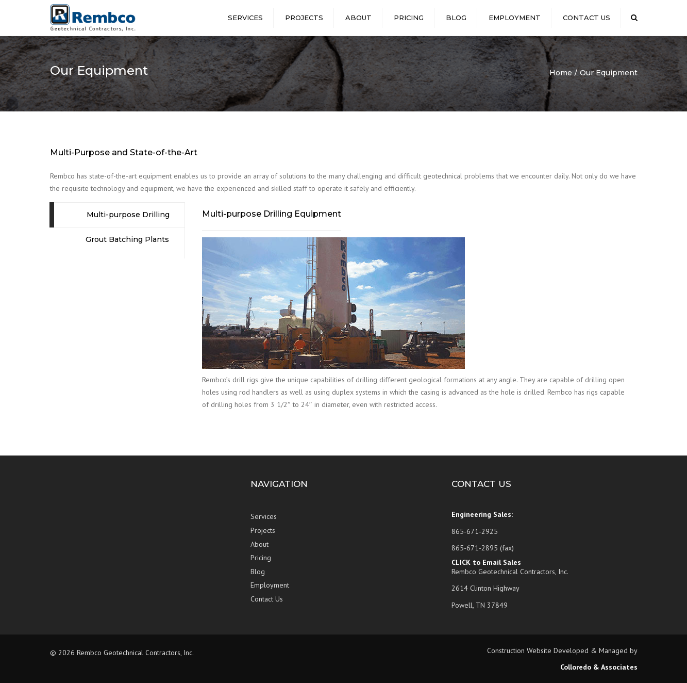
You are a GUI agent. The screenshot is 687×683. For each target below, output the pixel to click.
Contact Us (586, 17)
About (358, 17)
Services (245, 17)
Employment (515, 17)
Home (560, 72)
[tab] (118, 215)
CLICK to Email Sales (486, 562)
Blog (456, 17)
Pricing (409, 17)
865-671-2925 (474, 531)
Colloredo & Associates (599, 667)
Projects (304, 17)
